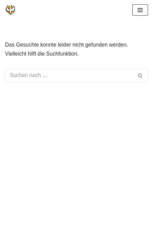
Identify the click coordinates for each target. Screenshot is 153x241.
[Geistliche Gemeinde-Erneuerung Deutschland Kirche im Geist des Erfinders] (10, 10)
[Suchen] (69, 75)
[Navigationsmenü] (140, 10)
